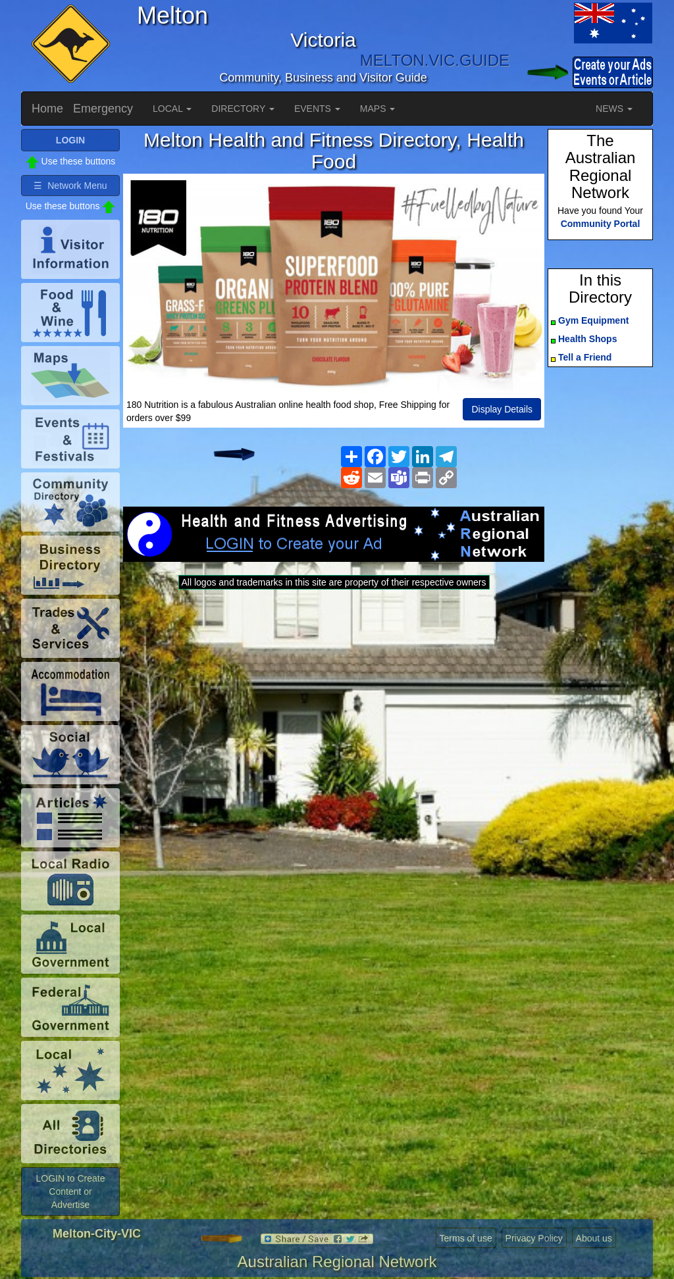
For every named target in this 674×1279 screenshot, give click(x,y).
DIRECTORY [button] (242, 108)
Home (47, 108)
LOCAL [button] (172, 108)
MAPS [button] (378, 108)
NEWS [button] (614, 108)
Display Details (501, 409)
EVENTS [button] (317, 108)
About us (594, 1238)
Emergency (103, 108)
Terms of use (466, 1238)
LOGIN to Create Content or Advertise (70, 1191)
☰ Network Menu (70, 185)
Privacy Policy (534, 1238)
